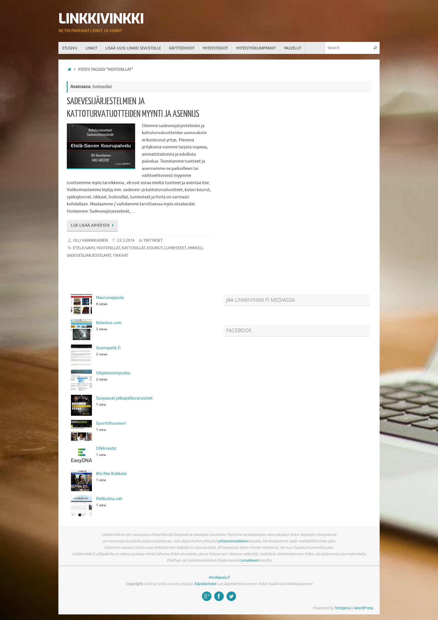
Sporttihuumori (111, 423)
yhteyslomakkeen (233, 541)
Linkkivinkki (101, 19)
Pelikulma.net (109, 499)
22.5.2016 (126, 240)
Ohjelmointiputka (113, 373)
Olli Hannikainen (90, 240)
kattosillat (133, 248)
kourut (155, 248)
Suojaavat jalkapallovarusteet (124, 398)
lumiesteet (175, 248)
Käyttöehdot (205, 583)
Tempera (342, 608)
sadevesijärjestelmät (89, 255)
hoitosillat (108, 248)
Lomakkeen (249, 560)
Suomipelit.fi (108, 348)
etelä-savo (84, 248)
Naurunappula (110, 297)
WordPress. (364, 608)
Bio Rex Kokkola (111, 473)
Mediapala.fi (219, 577)
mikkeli (195, 248)
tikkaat (120, 255)
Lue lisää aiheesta (93, 225)
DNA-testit (106, 448)
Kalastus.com (109, 323)
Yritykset (153, 240)
